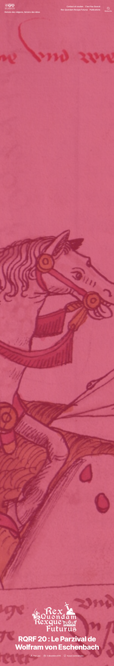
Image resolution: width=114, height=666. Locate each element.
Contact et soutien (75, 8)
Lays (38, 656)
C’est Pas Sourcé (92, 8)
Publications (95, 11)
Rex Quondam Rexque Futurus (74, 11)
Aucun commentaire (75, 656)
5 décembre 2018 (53, 656)
